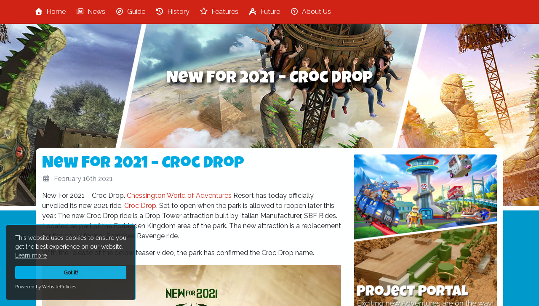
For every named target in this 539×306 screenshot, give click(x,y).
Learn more (31, 255)
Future (264, 12)
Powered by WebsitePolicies (45, 286)
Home (50, 12)
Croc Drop (140, 206)
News (90, 12)
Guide (130, 12)
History (172, 12)
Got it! (71, 272)
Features (219, 12)
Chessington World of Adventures (179, 196)
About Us (310, 12)
